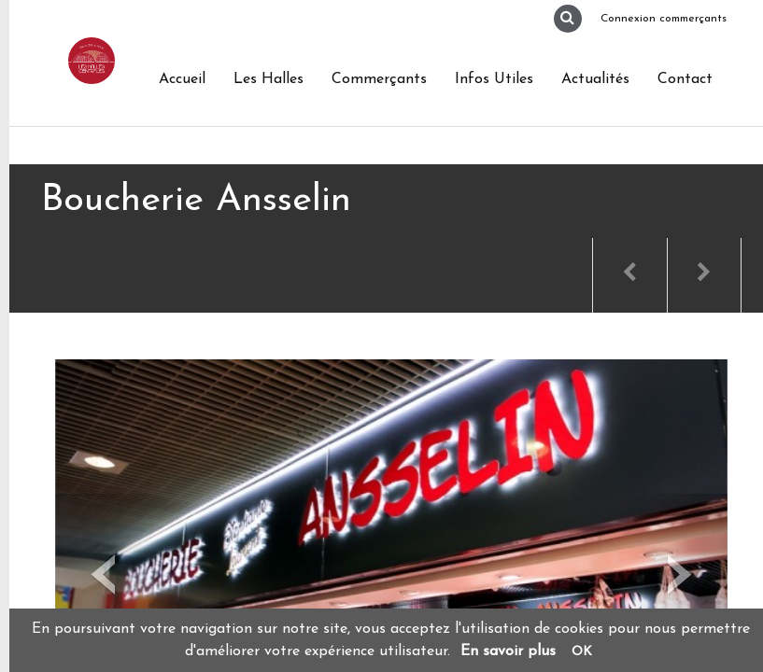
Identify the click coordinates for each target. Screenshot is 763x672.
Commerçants (379, 79)
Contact (685, 79)
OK (582, 652)
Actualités (595, 79)
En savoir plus (508, 651)
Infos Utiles (494, 79)
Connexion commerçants (664, 18)
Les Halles (268, 79)
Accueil (182, 79)
